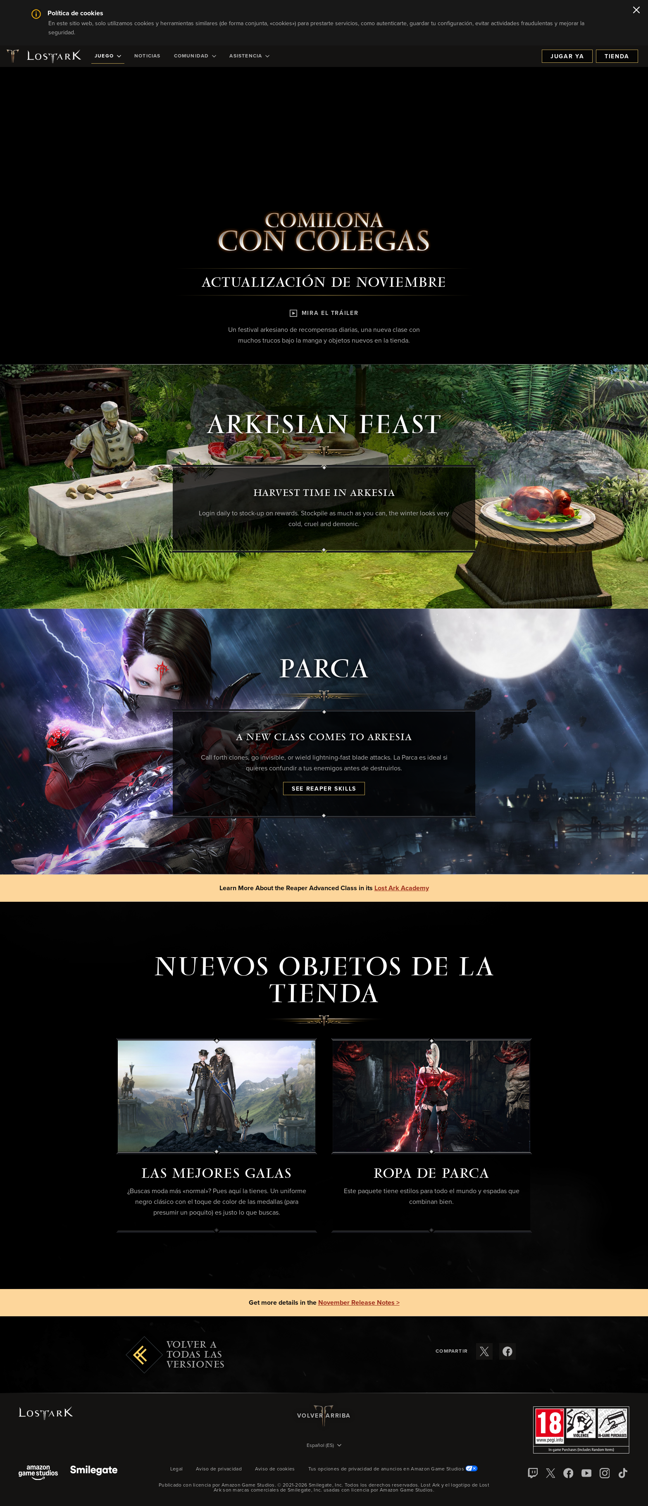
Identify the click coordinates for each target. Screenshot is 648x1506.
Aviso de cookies (275, 1469)
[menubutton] (324, 1446)
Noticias (147, 56)
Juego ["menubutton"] (108, 56)
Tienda (617, 57)
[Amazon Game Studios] (38, 1473)
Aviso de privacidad (219, 1469)
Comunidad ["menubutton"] (195, 56)
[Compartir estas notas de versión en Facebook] (507, 1351)
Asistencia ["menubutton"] (249, 56)
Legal (176, 1469)
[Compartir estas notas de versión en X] (484, 1351)
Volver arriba (324, 1415)
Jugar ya (567, 57)
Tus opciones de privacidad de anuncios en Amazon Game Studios (393, 1469)
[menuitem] (108, 56)
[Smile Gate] (93, 1473)
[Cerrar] (636, 11)
